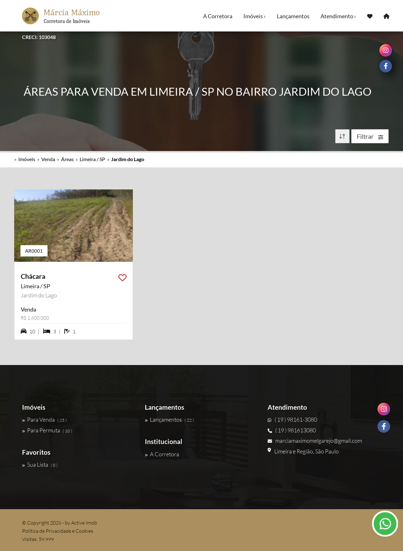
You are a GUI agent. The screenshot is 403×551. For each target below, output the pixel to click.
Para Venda (44, 419)
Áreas (67, 159)
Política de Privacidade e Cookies (57, 531)
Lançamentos (293, 16)
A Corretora (217, 16)
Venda (48, 159)
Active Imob (84, 523)
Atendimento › (338, 16)
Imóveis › (254, 16)
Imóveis (26, 159)
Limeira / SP (92, 159)
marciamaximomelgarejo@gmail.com (315, 440)
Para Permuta (47, 430)
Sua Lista (40, 464)
